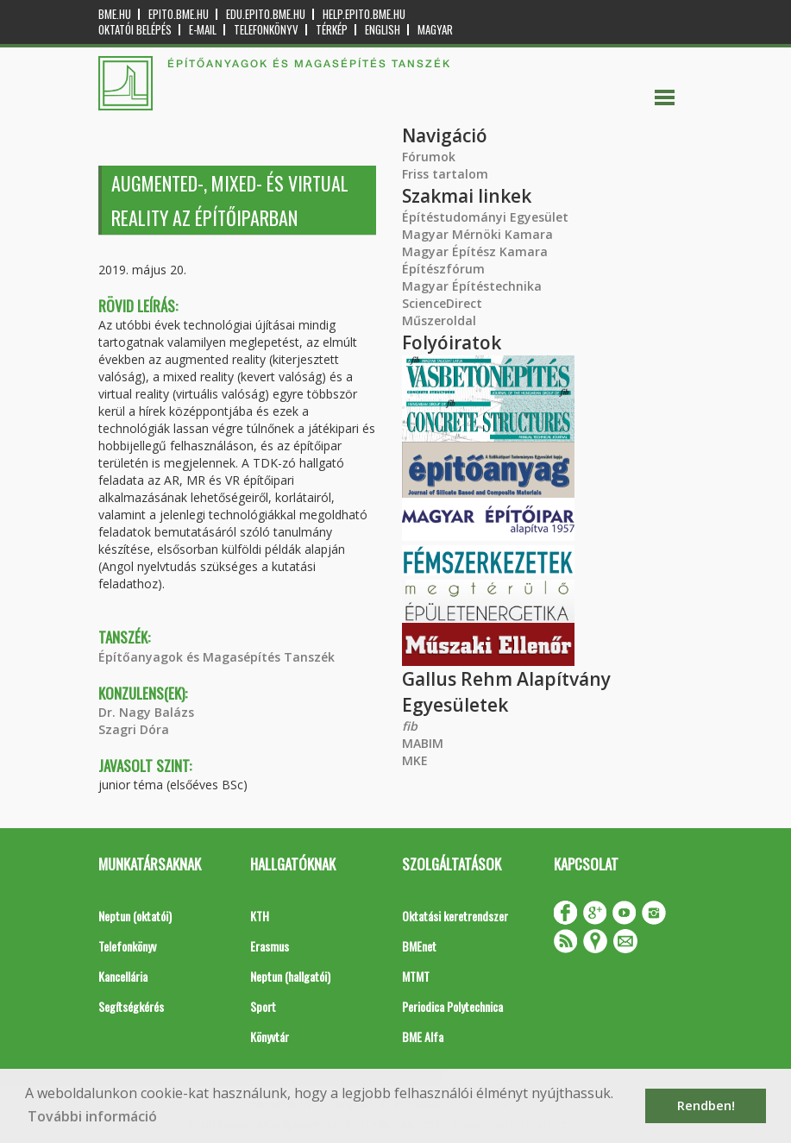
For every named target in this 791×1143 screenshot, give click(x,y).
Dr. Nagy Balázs (146, 712)
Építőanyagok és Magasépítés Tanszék (216, 657)
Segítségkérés (131, 1006)
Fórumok (428, 156)
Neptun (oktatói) (135, 916)
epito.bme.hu (178, 14)
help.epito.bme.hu (364, 14)
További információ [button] (92, 1116)
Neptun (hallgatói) (290, 976)
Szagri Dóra (133, 729)
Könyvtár (269, 1036)
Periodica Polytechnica (452, 1006)
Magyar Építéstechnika (472, 286)
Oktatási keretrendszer (455, 916)
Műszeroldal (439, 320)
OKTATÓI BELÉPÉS (135, 29)
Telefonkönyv (266, 29)
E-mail (203, 29)
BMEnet (419, 946)
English (382, 29)
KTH (259, 916)
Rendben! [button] (706, 1105)
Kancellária (123, 976)
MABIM (422, 743)
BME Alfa (422, 1036)
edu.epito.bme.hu (265, 14)
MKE (415, 760)
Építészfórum (443, 269)
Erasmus (269, 946)
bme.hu (114, 14)
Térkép (332, 29)
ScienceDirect (442, 303)
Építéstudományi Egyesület (485, 217)
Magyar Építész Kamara (475, 251)
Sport (263, 1006)
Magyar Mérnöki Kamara (477, 234)
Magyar (435, 29)
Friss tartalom (445, 174)
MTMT (416, 976)
